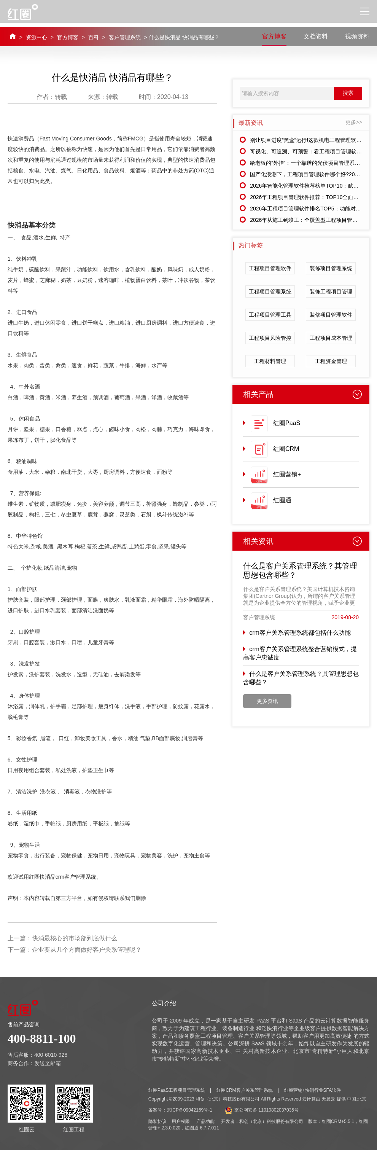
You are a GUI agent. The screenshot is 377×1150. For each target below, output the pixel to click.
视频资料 (357, 36)
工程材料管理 (270, 361)
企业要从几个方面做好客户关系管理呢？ (87, 949)
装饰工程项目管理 (331, 291)
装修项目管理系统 (331, 268)
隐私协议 (157, 1121)
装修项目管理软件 (331, 315)
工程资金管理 (331, 361)
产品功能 (205, 1121)
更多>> (353, 122)
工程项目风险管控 (270, 338)
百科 (93, 37)
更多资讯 (267, 701)
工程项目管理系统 (270, 291)
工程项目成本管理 (331, 338)
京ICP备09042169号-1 (189, 1110)
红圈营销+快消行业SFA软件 (312, 1090)
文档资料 (316, 36)
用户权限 (181, 1121)
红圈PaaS (286, 423)
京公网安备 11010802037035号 (262, 1110)
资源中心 (36, 37)
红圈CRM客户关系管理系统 (244, 1090)
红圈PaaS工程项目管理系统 (176, 1090)
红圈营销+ (287, 474)
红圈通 (282, 500)
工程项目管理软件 (270, 268)
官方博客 (67, 37)
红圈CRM (286, 449)
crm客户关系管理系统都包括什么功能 (300, 632)
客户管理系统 (125, 37)
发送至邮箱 (47, 1063)
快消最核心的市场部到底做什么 (74, 938)
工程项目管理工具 (270, 315)
